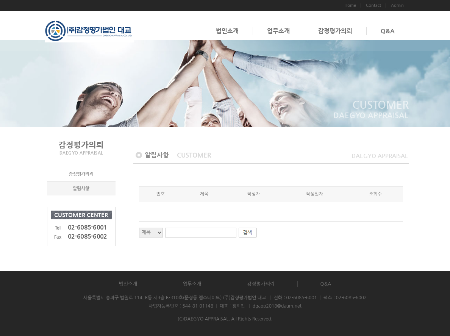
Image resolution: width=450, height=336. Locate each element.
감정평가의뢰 (335, 30)
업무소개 (278, 30)
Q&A (388, 30)
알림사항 (81, 188)
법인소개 (227, 30)
